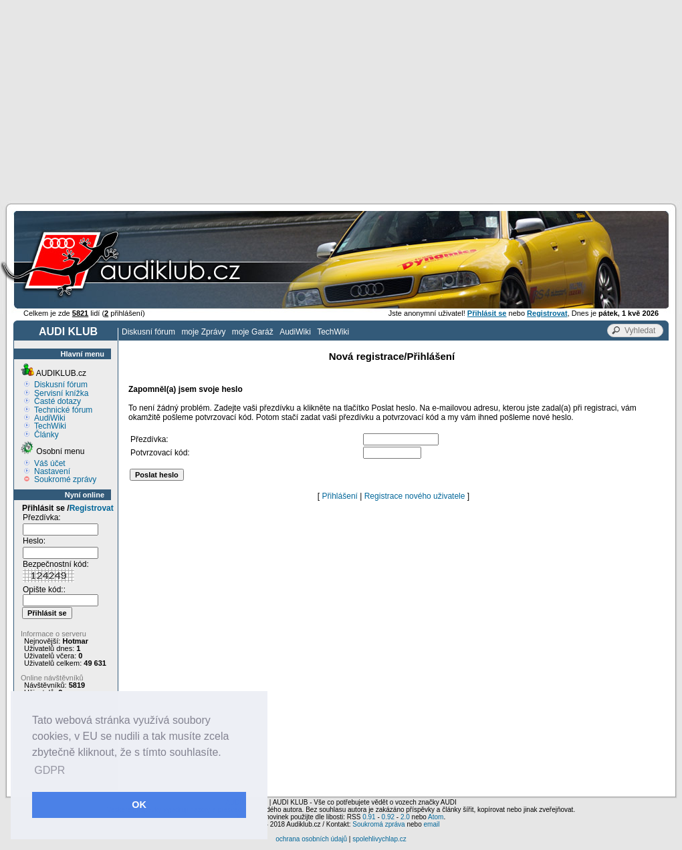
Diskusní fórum (148, 332)
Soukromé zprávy (65, 479)
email (431, 824)
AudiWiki (295, 332)
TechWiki (333, 332)
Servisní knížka (61, 393)
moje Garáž (252, 332)
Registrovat (92, 508)
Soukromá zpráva (378, 824)
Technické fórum (63, 410)
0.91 (368, 817)
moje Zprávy (203, 332)
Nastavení (52, 471)
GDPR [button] (49, 770)
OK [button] (139, 804)
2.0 (405, 817)
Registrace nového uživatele (414, 496)
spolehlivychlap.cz (379, 839)
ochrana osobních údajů (311, 839)
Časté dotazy (57, 401)
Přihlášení (340, 496)
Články (46, 434)
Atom (435, 817)
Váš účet (50, 463)
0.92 (388, 817)
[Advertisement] (341, 100)
